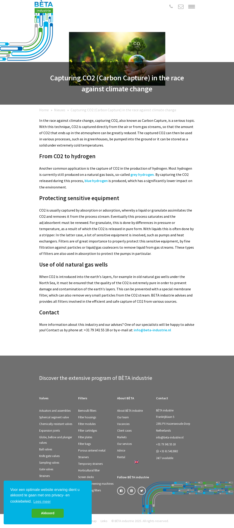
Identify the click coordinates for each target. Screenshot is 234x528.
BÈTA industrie (164, 410)
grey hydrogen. (142, 174)
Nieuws (59, 110)
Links (104, 521)
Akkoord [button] (47, 513)
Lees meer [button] (42, 502)
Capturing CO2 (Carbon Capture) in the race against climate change (123, 110)
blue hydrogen (96, 180)
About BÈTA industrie (130, 411)
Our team (123, 417)
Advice (121, 450)
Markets (122, 437)
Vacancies (123, 424)
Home (44, 110)
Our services (124, 444)
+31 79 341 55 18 (166, 444)
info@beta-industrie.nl (152, 330)
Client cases (124, 431)
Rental (121, 457)
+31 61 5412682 (167, 451)
